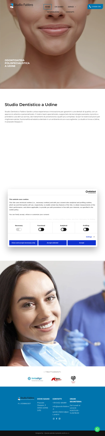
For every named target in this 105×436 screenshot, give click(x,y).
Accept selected (52, 243)
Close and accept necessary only (23, 243)
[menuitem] (48, 6)
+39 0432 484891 (59, 403)
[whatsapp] (54, 418)
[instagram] (59, 418)
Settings (89, 237)
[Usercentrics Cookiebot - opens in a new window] (87, 192)
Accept (81, 243)
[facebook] (56, 418)
